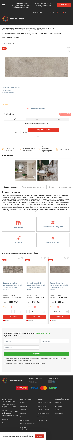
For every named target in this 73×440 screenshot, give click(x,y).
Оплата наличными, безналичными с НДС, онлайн (47, 149)
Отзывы (52, 187)
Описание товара (11, 187)
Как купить (23, 410)
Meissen (6, 320)
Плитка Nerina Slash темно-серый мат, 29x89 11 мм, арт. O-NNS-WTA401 (59, 286)
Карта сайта (5, 419)
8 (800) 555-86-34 (43, 5)
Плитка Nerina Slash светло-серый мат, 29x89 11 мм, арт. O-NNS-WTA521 (35, 286)
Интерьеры (58, 406)
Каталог (40, 399)
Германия (17, 28)
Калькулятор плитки (8, 93)
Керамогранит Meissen (28, 28)
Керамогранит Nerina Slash (44, 28)
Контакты (23, 413)
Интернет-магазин (26, 399)
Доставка (23, 417)
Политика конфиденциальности (26, 428)
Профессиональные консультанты (29, 149)
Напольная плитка (43, 410)
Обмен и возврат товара (27, 424)
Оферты (21, 358)
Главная (4, 28)
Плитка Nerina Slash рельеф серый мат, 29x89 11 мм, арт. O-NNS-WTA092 (12, 286)
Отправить (36, 354)
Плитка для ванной (43, 417)
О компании (23, 406)
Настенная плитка (43, 413)
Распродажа (59, 413)
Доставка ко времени (10, 149)
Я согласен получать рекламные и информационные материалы (25, 363)
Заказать (36, 137)
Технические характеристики (33, 187)
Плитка (10, 28)
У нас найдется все (62, 399)
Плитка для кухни (43, 420)
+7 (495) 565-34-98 (20, 5)
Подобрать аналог (7, 90)
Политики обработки (10, 360)
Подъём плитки (64, 149)
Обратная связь (24, 420)
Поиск (4, 423)
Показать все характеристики (11, 87)
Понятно (40, 436)
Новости (22, 402)
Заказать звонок (64, 4)
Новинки (58, 402)
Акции (57, 410)
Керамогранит (42, 406)
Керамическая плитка (44, 402)
